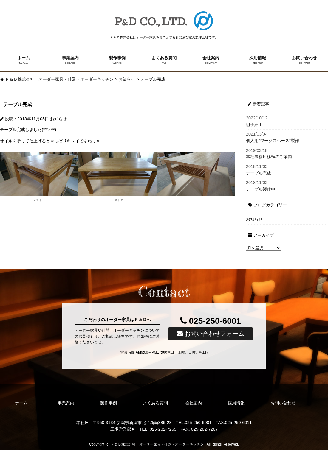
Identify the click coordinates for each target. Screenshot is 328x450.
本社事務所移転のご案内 (287, 153)
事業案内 (70, 60)
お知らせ (58, 118)
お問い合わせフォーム (210, 333)
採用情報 (257, 60)
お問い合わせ (304, 60)
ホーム (23, 60)
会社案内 (211, 60)
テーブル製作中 (287, 185)
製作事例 (117, 60)
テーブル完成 (287, 169)
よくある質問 (163, 60)
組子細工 (287, 121)
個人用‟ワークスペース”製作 (287, 137)
